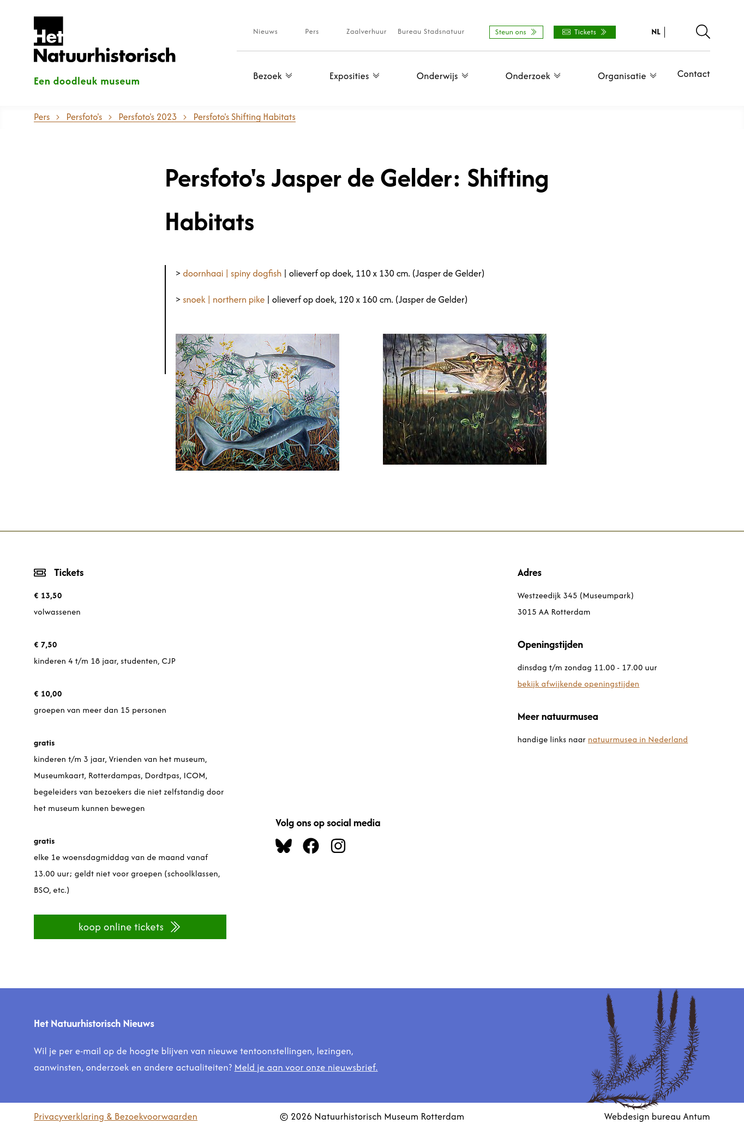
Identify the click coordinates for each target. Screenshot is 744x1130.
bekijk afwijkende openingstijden (579, 683)
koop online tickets (130, 926)
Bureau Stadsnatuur (431, 31)
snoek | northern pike (224, 299)
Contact (693, 73)
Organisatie (630, 75)
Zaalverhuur (366, 31)
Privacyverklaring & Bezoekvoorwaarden (115, 1116)
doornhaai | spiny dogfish (232, 273)
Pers (312, 31)
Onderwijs (446, 75)
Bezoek (275, 75)
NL (656, 31)
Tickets (585, 32)
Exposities (357, 75)
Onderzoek (536, 75)
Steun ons (516, 32)
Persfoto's (84, 116)
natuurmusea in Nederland (638, 739)
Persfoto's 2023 (147, 116)
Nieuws (265, 31)
